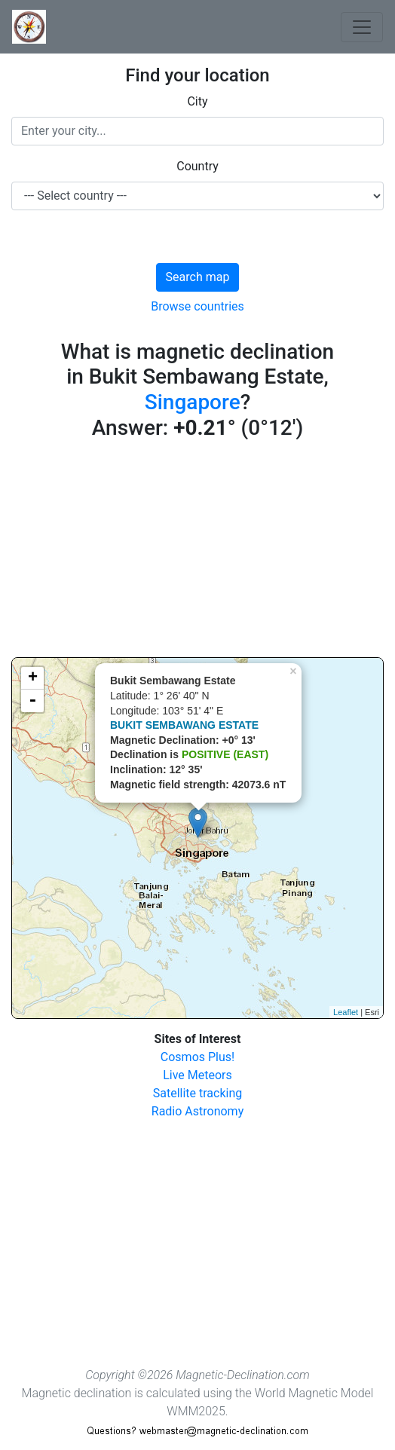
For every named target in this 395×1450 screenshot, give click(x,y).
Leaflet (345, 1012)
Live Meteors (197, 1075)
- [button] (32, 701)
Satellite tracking (198, 1093)
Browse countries (197, 306)
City (197, 101)
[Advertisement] (197, 551)
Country (197, 166)
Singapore (192, 402)
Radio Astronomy (197, 1111)
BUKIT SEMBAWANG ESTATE (184, 725)
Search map (198, 277)
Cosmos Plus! (197, 1057)
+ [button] (33, 678)
